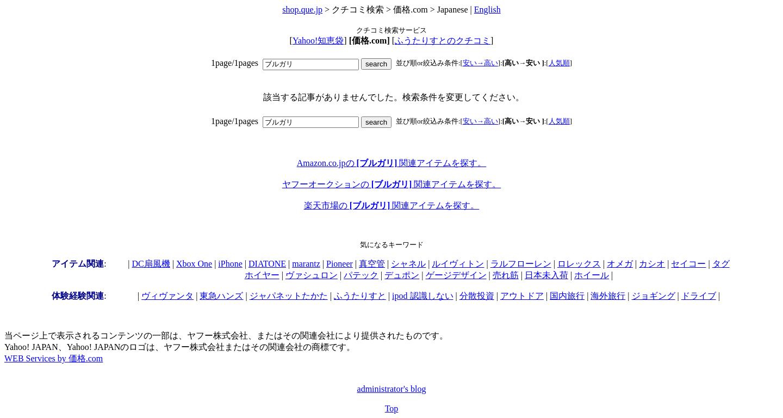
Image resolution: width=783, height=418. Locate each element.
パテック (361, 275)
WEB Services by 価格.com (53, 358)
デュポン (401, 275)
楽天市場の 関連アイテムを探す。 (392, 205)
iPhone (230, 263)
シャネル (408, 263)
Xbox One (194, 263)
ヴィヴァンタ (167, 295)
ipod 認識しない (422, 295)
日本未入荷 (546, 275)
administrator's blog (391, 389)
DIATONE (267, 263)
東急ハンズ (221, 295)
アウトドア (522, 295)
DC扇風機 (151, 263)
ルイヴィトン (458, 263)
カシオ (652, 263)
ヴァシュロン (311, 275)
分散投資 (476, 295)
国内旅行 (567, 295)
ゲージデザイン (456, 275)
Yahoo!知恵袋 (318, 40)
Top (392, 408)
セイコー (688, 263)
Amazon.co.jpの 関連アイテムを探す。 (391, 163)
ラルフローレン (520, 263)
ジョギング (653, 295)
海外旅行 (608, 295)
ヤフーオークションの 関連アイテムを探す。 (391, 184)
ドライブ (698, 295)
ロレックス (579, 263)
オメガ (620, 263)
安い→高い (480, 63)
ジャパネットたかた (289, 295)
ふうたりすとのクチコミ (442, 40)
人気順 (559, 63)
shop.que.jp (302, 9)
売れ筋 (506, 275)
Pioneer (339, 263)
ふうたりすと (360, 295)
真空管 (372, 263)
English (487, 9)
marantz (306, 263)
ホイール (591, 275)
